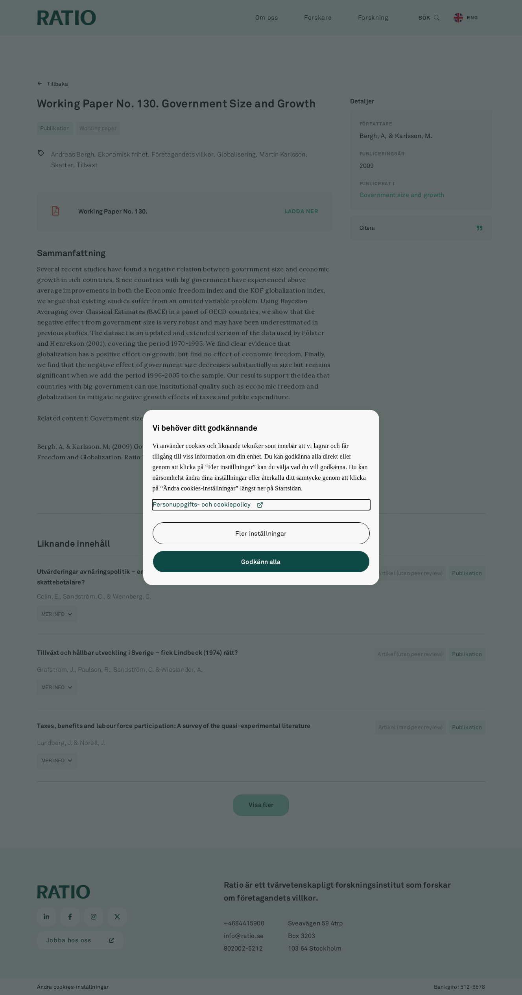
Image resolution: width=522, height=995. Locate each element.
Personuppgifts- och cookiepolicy (208, 505)
